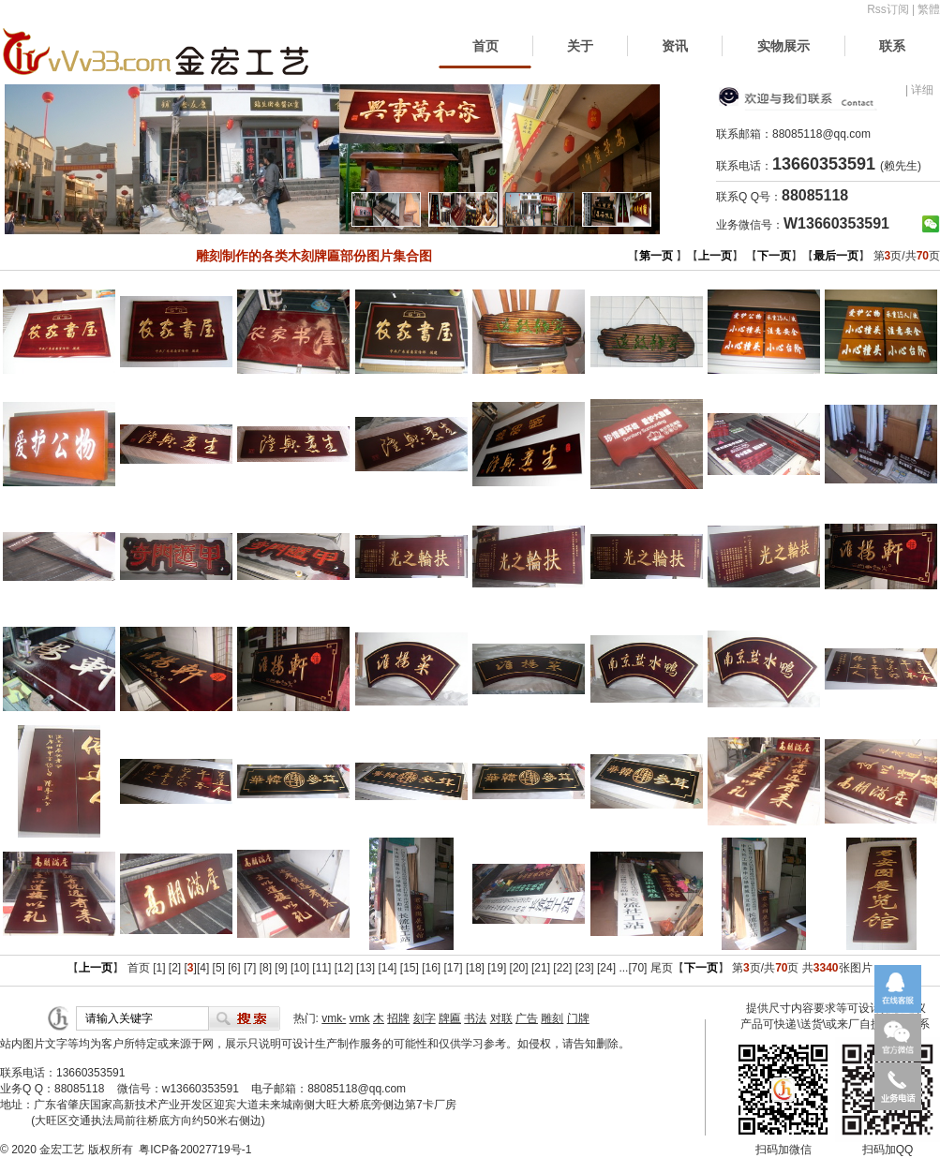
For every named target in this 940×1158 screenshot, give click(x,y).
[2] (175, 967)
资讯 (675, 45)
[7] (250, 967)
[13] (365, 967)
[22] (562, 967)
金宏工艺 (61, 1149)
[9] (281, 967)
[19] (496, 967)
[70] (637, 967)
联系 (892, 45)
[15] (409, 967)
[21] (540, 967)
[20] (519, 967)
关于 (580, 45)
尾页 (661, 967)
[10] (300, 967)
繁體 (929, 9)
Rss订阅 (888, 9)
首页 (485, 45)
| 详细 (919, 89)
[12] (344, 967)
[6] (234, 967)
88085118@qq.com (821, 134)
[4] (203, 967)
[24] (606, 967)
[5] (219, 967)
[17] (453, 967)
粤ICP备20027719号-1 (195, 1149)
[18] (475, 967)
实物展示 (783, 45)
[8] (266, 967)
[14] (387, 967)
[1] (159, 967)
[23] (584, 967)
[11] (321, 967)
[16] (431, 967)
